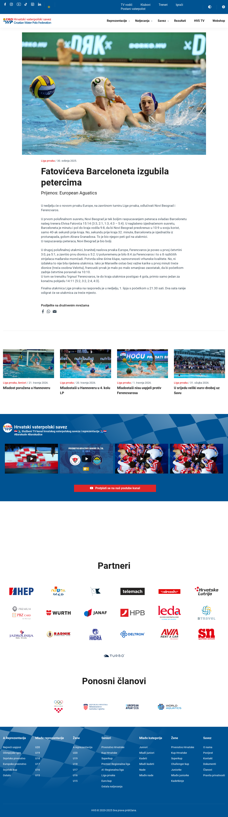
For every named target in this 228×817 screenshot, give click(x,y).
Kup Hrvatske (109, 752)
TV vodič (126, 5)
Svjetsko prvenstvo (14, 758)
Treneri (163, 5)
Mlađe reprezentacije (49, 738)
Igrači (179, 5)
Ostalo (7, 775)
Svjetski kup (10, 769)
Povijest (208, 752)
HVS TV (199, 21)
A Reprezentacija (14, 738)
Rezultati (180, 21)
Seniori (106, 738)
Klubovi (145, 5)
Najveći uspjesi (12, 747)
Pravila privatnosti (214, 775)
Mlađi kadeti (146, 763)
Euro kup (106, 780)
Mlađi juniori (146, 752)
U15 (37, 775)
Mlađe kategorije (150, 738)
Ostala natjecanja (111, 786)
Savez (162, 21)
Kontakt (208, 758)
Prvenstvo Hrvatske (113, 747)
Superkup (107, 758)
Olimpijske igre (12, 752)
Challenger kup (180, 763)
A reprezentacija (82, 747)
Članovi (207, 769)
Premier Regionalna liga (115, 763)
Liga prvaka (108, 775)
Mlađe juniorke (180, 775)
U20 (37, 747)
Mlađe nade (146, 775)
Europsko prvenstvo (14, 763)
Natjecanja (142, 21)
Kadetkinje (177, 780)
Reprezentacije (117, 21)
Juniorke (176, 769)
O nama (207, 747)
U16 (37, 769)
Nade (142, 769)
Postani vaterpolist (133, 9)
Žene (76, 738)
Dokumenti (209, 763)
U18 (37, 758)
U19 (37, 752)
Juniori (143, 747)
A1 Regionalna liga (112, 769)
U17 (37, 763)
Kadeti (143, 758)
